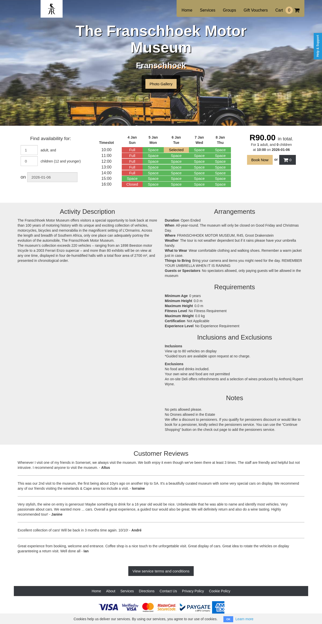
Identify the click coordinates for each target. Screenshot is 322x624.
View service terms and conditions (161, 571)
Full (132, 150)
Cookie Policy (219, 591)
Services (207, 10)
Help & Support (317, 46)
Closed (132, 184)
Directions (146, 591)
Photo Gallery (161, 84)
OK (228, 619)
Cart (287, 10)
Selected (176, 150)
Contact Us (168, 591)
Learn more (244, 619)
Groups (229, 10)
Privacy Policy (193, 591)
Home (187, 10)
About (110, 591)
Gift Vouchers (256, 10)
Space (153, 150)
